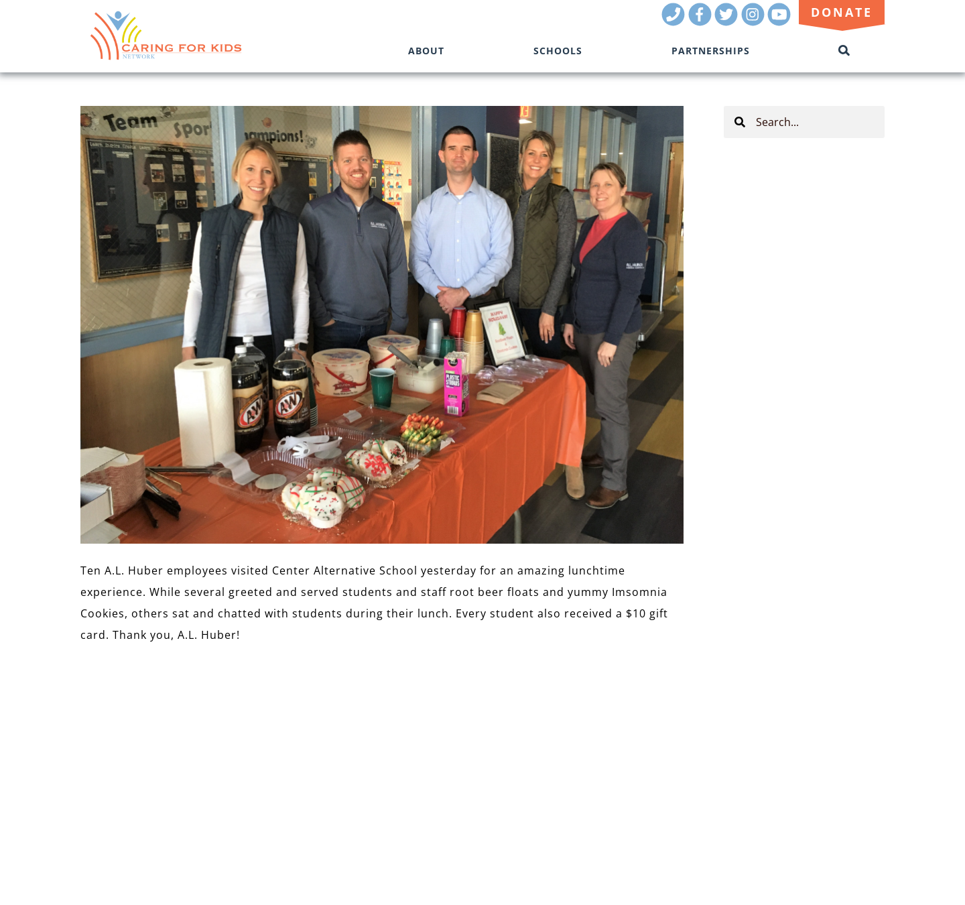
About (426, 50)
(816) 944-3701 (847, 792)
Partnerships (710, 50)
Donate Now (138, 795)
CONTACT (104, 774)
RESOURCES (110, 736)
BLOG (94, 755)
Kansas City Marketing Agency (805, 811)
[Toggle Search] (844, 51)
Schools (557, 50)
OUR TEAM (107, 717)
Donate (842, 12)
